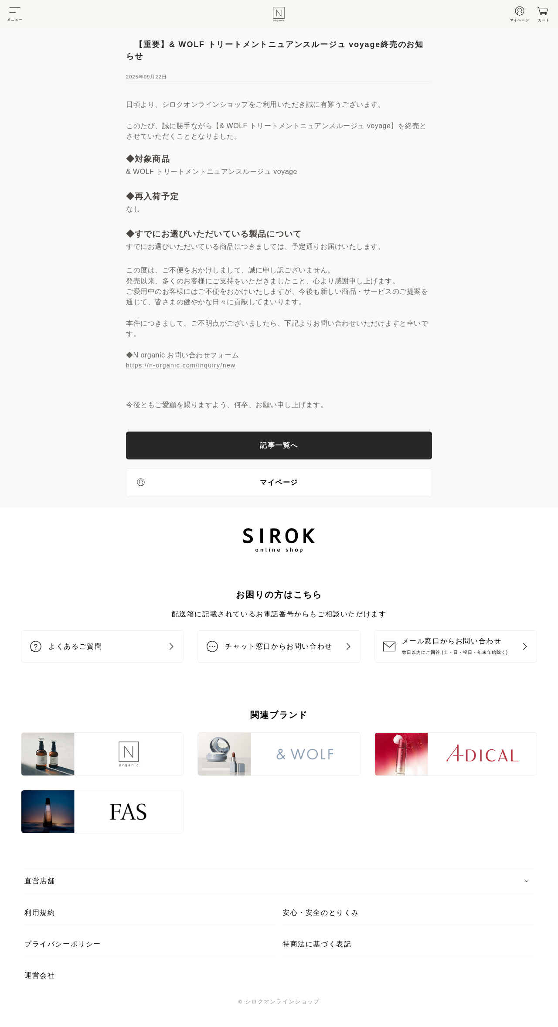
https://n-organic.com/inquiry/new (181, 365)
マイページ (217, 482)
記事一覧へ (279, 445)
